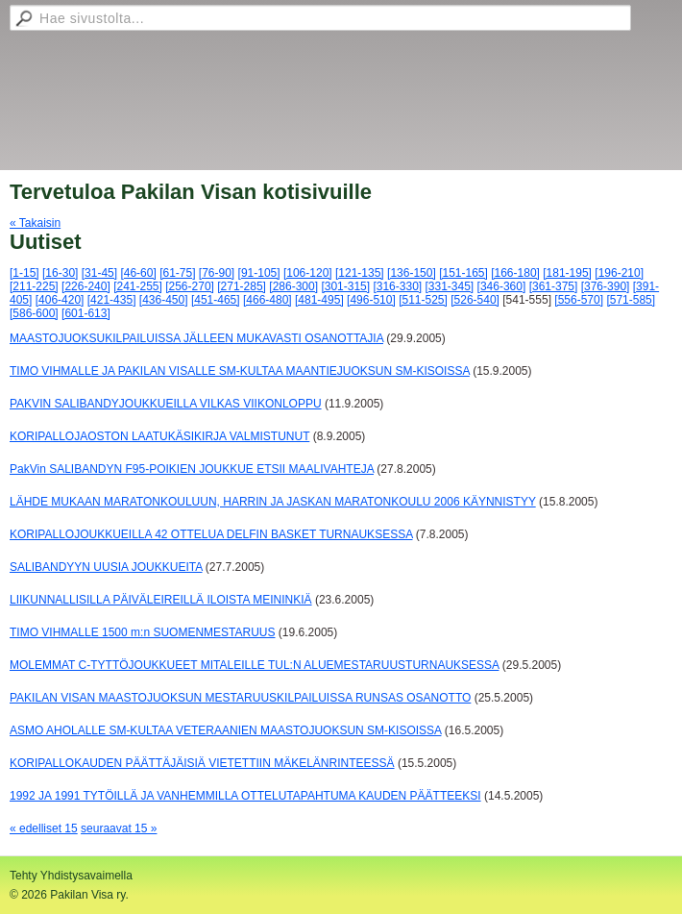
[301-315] (345, 286)
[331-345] (450, 286)
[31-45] (99, 273)
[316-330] (397, 286)
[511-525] (423, 300)
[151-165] (463, 273)
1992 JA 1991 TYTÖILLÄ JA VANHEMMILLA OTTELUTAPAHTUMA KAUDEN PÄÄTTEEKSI (245, 796)
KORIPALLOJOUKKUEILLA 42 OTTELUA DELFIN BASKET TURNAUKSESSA (211, 534)
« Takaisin (35, 223)
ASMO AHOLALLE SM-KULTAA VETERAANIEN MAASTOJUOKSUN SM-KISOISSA (225, 730)
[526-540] (475, 300)
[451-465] (215, 300)
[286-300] (293, 286)
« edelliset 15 (44, 828)
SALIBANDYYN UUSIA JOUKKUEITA (106, 567)
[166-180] (515, 273)
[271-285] (241, 286)
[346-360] (501, 286)
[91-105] (259, 273)
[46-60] (138, 273)
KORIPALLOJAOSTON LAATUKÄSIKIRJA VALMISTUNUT (159, 436)
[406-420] (60, 300)
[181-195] (567, 273)
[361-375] (553, 286)
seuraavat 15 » (119, 828)
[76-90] (216, 273)
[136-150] (411, 273)
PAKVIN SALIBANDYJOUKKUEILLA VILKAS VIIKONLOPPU (166, 403)
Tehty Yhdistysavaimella (71, 875)
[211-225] (34, 286)
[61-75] (177, 273)
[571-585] (630, 300)
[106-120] (307, 273)
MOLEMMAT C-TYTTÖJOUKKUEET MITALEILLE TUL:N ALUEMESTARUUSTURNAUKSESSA (254, 665)
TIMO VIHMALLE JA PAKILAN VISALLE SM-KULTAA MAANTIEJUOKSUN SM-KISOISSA (240, 371)
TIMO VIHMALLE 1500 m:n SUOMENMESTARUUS (143, 632)
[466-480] (267, 300)
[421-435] (111, 300)
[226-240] (85, 286)
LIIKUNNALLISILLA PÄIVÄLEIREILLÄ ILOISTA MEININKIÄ (161, 599)
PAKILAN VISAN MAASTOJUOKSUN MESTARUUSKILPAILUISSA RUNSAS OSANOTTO (240, 697)
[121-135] (359, 273)
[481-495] (319, 300)
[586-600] (34, 313)
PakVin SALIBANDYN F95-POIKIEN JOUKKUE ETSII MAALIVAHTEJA (192, 469)
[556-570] (578, 300)
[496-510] (371, 300)
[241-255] (137, 286)
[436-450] (163, 300)
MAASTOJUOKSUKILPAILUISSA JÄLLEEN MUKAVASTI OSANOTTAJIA (196, 338)
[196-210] (619, 273)
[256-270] (189, 286)
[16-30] (60, 273)
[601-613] (85, 313)
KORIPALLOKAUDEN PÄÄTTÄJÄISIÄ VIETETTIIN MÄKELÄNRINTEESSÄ (202, 763)
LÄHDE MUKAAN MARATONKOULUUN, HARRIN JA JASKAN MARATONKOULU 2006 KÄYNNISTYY (273, 501)
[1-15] (24, 273)
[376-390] (605, 286)
